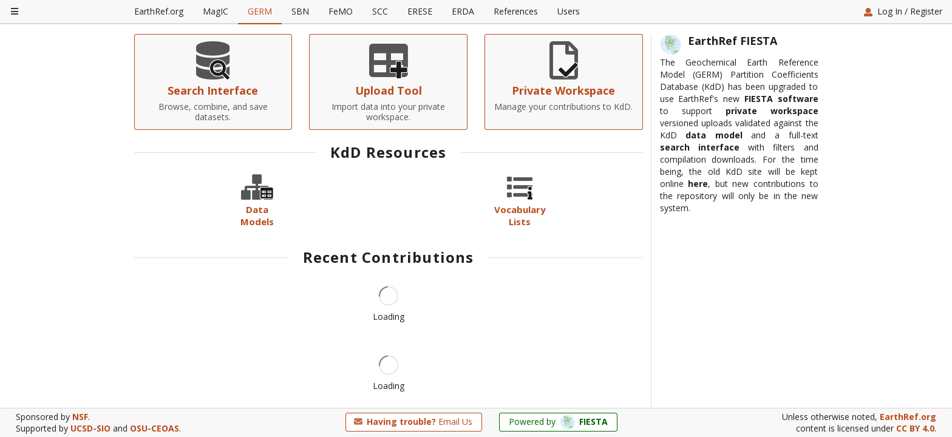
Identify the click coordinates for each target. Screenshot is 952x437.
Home (154, 94)
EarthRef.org (158, 11)
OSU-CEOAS (154, 429)
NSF (80, 416)
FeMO (340, 11)
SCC (380, 11)
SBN (300, 11)
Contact (790, 94)
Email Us (413, 421)
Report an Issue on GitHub (700, 94)
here (698, 263)
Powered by (558, 422)
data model (714, 214)
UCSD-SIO (90, 429)
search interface (699, 226)
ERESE (419, 11)
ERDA (463, 11)
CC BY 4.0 (915, 429)
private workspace (772, 190)
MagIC (215, 11)
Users (568, 11)
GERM (260, 11)
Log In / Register (902, 11)
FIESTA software (781, 178)
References (516, 11)
